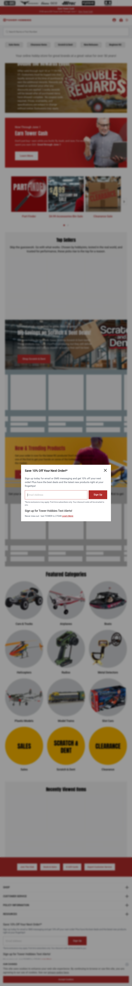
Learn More (67, 516)
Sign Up (98, 494)
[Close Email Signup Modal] (105, 470)
